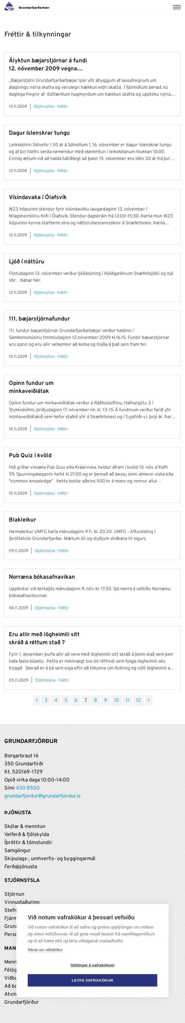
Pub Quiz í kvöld (30, 456)
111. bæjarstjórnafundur (39, 319)
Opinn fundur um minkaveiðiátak (31, 387)
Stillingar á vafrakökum (92, 965)
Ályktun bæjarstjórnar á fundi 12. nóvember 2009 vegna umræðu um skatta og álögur (48, 65)
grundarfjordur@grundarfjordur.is (42, 796)
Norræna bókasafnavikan (42, 577)
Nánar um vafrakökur (45, 950)
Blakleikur (22, 520)
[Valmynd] (178, 7)
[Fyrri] (36, 701)
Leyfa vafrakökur (92, 980)
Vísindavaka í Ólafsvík (38, 197)
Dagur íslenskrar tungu (39, 133)
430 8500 (28, 788)
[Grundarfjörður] (28, 7)
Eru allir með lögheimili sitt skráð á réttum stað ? (44, 638)
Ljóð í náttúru (26, 262)
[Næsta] (148, 701)
